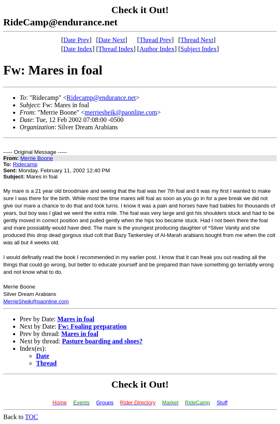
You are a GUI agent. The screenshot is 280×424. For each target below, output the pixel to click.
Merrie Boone (36, 158)
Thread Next (197, 39)
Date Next (111, 39)
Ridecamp (25, 164)
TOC (31, 416)
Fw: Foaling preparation (92, 326)
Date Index (78, 48)
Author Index (156, 48)
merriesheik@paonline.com (121, 112)
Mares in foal (75, 319)
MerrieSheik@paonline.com (36, 301)
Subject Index (199, 48)
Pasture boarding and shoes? (102, 341)
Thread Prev (155, 39)
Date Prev (76, 39)
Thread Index (115, 48)
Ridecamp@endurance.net (101, 97)
